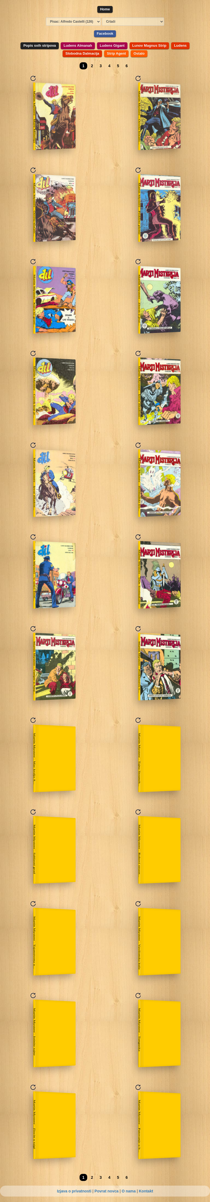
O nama (129, 1191)
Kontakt (146, 1191)
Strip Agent (116, 53)
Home (105, 9)
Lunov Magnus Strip (149, 45)
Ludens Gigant (112, 45)
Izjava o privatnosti (74, 1191)
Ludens (180, 45)
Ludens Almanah (77, 45)
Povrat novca (107, 1191)
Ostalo (138, 53)
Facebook (105, 33)
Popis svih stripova (39, 45)
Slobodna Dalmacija (82, 53)
